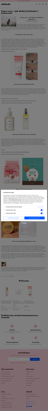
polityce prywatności (13, 198)
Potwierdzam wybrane (13, 218)
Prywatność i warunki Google (16, 199)
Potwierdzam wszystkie (34, 218)
